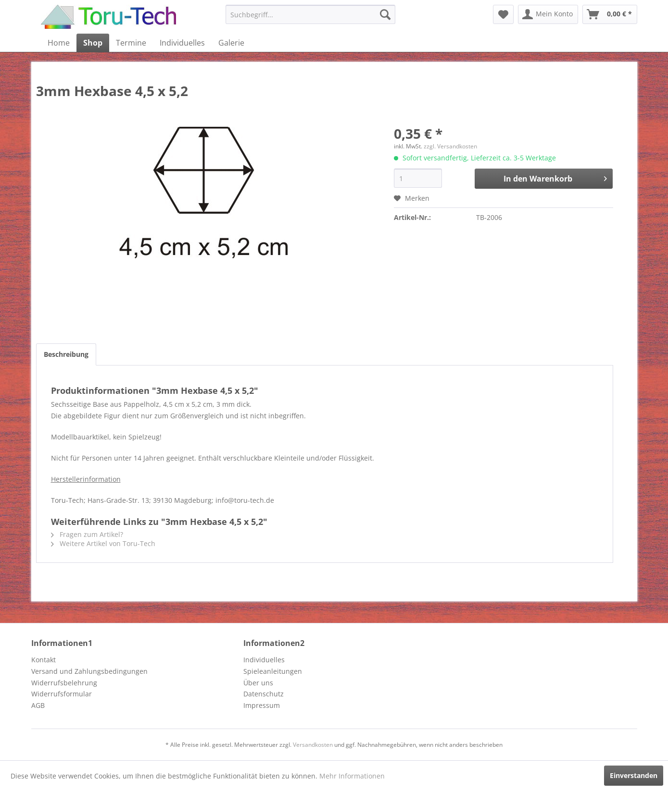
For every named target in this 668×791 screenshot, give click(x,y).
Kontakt (43, 659)
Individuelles (264, 659)
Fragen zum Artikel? (87, 534)
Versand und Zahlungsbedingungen (89, 671)
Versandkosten (313, 745)
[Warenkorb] (609, 14)
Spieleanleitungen (272, 671)
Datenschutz (263, 693)
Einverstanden (633, 775)
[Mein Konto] (548, 14)
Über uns (258, 682)
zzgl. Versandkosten (450, 146)
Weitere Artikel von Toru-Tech (103, 543)
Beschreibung (66, 354)
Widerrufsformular (61, 693)
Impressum (261, 705)
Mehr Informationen (352, 775)
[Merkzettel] (503, 14)
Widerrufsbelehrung (64, 682)
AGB (38, 705)
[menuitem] (310, 14)
